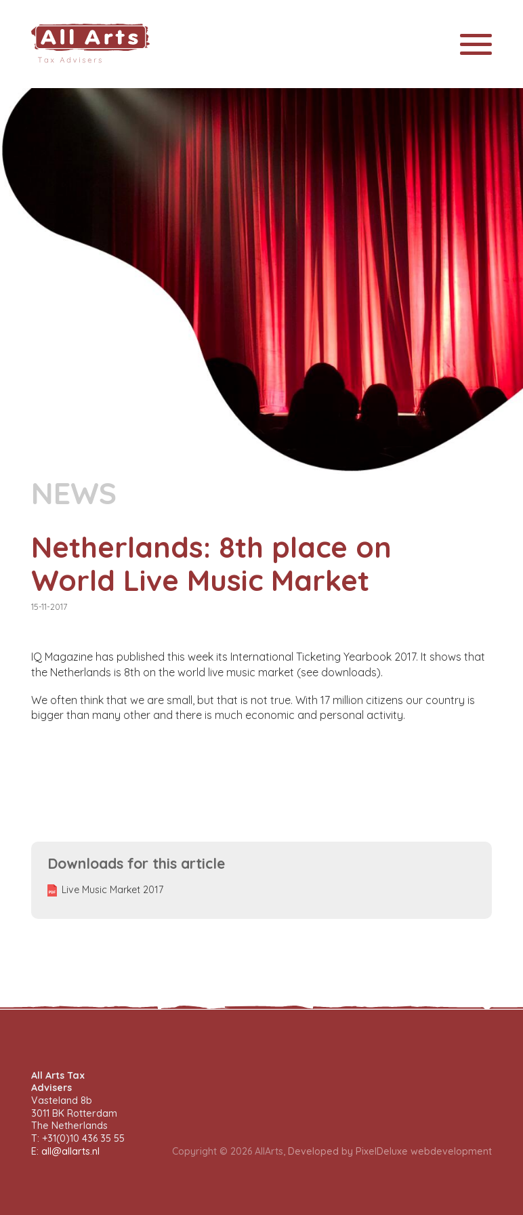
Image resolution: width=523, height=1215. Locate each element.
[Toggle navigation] (476, 44)
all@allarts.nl (70, 1151)
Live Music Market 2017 (112, 890)
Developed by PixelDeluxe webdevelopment (390, 1151)
